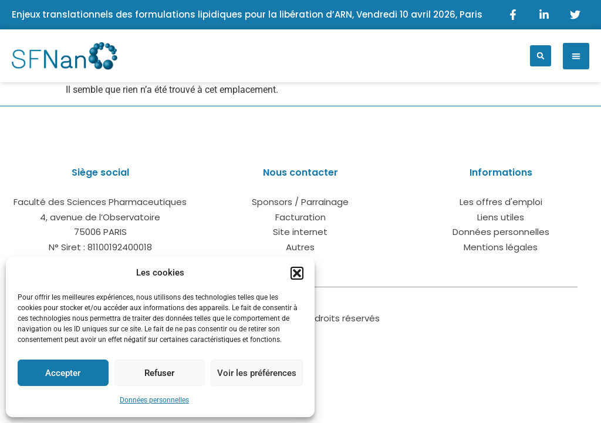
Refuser (159, 373)
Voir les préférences (256, 373)
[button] (297, 273)
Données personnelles (154, 400)
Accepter (62, 373)
